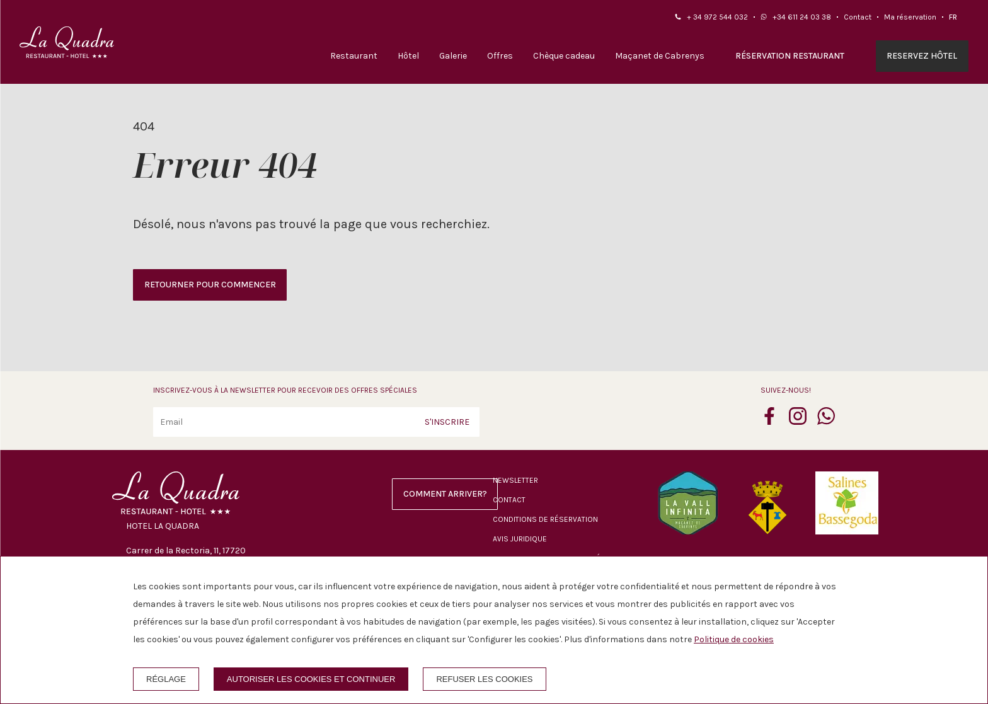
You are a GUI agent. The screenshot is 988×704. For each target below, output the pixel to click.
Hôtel (408, 55)
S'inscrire (447, 422)
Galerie (453, 55)
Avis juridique (520, 538)
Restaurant (353, 55)
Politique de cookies (734, 639)
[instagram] (798, 421)
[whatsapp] (826, 421)
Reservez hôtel (922, 55)
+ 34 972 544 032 (717, 17)
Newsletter (515, 480)
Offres (500, 55)
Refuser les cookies (484, 679)
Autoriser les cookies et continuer (311, 679)
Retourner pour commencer (210, 284)
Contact (857, 17)
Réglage (166, 679)
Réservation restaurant (789, 55)
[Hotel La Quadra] (67, 42)
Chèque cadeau (564, 55)
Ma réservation (910, 17)
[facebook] (769, 421)
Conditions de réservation (545, 519)
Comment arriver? (445, 493)
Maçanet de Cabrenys (659, 55)
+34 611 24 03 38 (802, 17)
